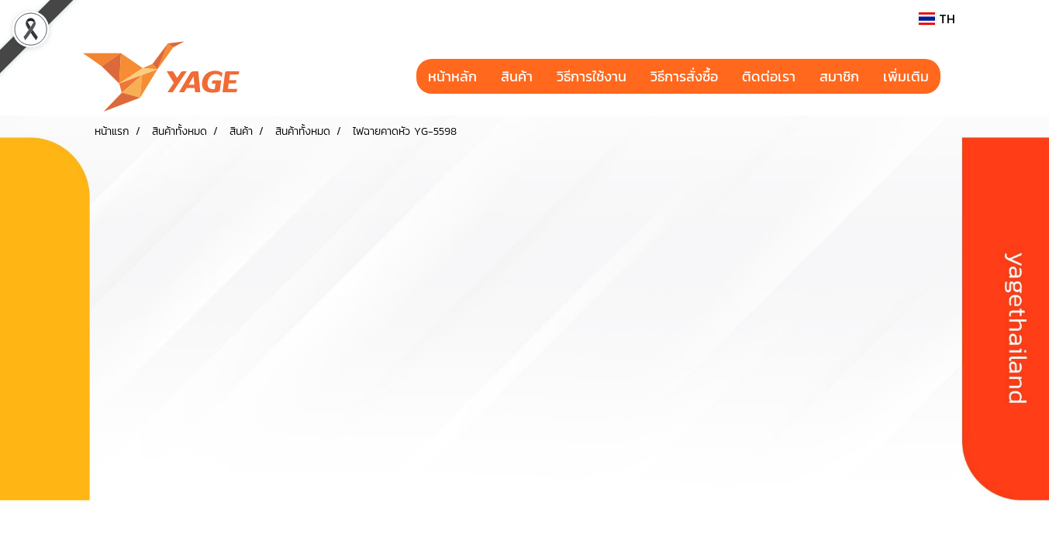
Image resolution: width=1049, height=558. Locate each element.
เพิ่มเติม (906, 76)
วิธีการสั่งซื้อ (684, 76)
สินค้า (517, 76)
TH (936, 18)
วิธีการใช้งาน (591, 76)
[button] (954, 77)
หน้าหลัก (452, 76)
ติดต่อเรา (768, 76)
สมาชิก (839, 76)
